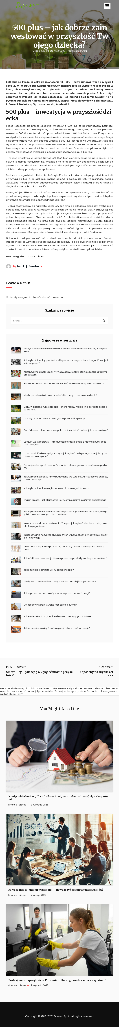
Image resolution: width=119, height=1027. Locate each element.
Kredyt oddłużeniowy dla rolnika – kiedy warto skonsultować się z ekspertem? (65, 350)
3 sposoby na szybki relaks (96, 673)
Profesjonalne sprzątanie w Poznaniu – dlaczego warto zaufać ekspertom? (65, 466)
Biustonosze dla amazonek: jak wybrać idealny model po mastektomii (64, 383)
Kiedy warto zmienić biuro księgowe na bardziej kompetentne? (60, 581)
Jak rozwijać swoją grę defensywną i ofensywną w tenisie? (57, 628)
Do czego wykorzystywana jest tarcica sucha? (50, 604)
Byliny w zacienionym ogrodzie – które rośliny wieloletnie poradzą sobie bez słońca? (66, 408)
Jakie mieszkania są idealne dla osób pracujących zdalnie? (57, 616)
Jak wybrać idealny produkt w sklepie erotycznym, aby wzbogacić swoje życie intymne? (66, 361)
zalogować (24, 297)
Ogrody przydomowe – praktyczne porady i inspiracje (54, 418)
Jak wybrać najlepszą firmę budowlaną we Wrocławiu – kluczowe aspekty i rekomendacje (66, 478)
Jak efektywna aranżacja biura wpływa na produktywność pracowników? (65, 558)
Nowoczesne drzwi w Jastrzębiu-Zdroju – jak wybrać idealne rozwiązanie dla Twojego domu (65, 524)
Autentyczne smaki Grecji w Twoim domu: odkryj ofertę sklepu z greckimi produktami (65, 373)
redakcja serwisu (77, 51)
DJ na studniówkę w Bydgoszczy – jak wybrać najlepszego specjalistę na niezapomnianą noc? (65, 455)
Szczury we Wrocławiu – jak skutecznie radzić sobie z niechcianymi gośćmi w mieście (65, 443)
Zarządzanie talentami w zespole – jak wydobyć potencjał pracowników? (66, 430)
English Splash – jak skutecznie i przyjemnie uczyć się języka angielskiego (65, 500)
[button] (107, 6)
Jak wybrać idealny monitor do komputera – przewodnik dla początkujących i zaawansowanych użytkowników (65, 513)
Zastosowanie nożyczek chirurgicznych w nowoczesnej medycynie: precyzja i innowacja (65, 536)
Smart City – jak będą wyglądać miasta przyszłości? (39, 673)
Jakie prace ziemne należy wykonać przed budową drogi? (57, 593)
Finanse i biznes (35, 256)
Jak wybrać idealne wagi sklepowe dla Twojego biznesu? (56, 488)
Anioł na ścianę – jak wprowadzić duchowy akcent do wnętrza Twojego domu (65, 548)
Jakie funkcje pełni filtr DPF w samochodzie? (49, 569)
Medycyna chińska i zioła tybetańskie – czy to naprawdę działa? (60, 395)
